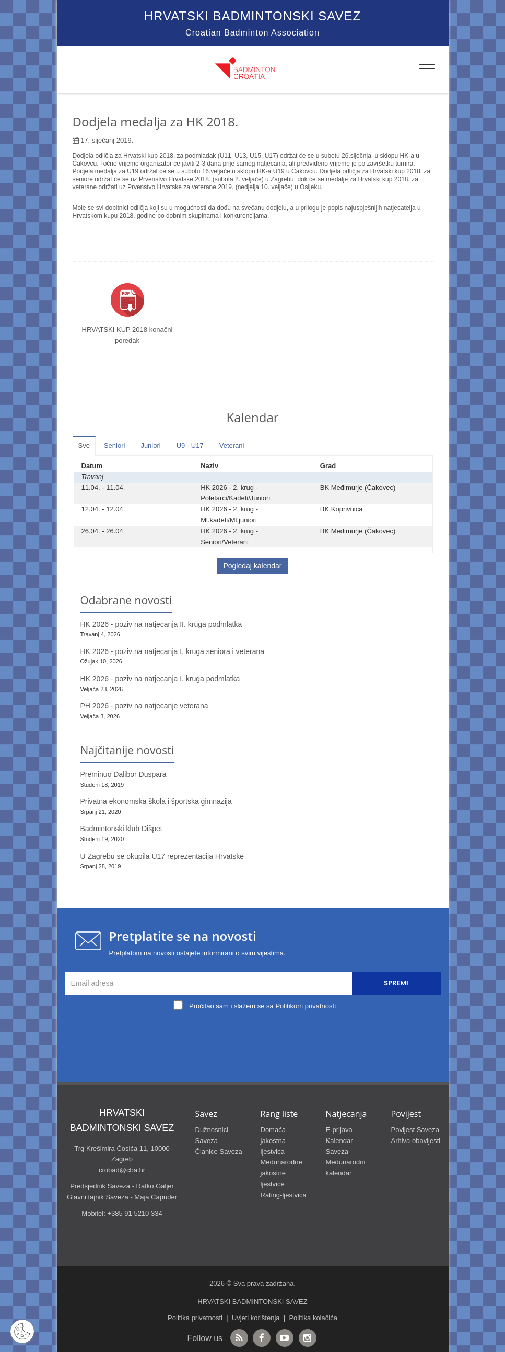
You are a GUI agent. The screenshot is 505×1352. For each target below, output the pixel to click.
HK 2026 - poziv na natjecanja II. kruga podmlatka (161, 624)
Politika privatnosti (195, 1318)
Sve (84, 445)
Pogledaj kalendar (252, 566)
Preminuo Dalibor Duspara (123, 774)
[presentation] (255, 1037)
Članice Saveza (218, 1152)
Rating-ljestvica (284, 1195)
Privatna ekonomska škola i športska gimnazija (156, 801)
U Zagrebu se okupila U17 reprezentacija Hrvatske (162, 856)
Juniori (150, 445)
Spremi (396, 983)
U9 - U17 (190, 445)
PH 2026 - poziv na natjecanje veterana (144, 706)
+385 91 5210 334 (134, 1213)
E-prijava (339, 1130)
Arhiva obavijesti (416, 1141)
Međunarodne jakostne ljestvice (281, 1173)
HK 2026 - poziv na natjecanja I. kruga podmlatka (160, 678)
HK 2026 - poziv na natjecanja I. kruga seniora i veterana (172, 651)
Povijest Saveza (415, 1130)
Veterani (231, 445)
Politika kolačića (313, 1318)
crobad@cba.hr (122, 1170)
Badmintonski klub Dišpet (121, 828)
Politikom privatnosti (305, 1006)
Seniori (114, 445)
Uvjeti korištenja (256, 1318)
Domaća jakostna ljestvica (273, 1141)
